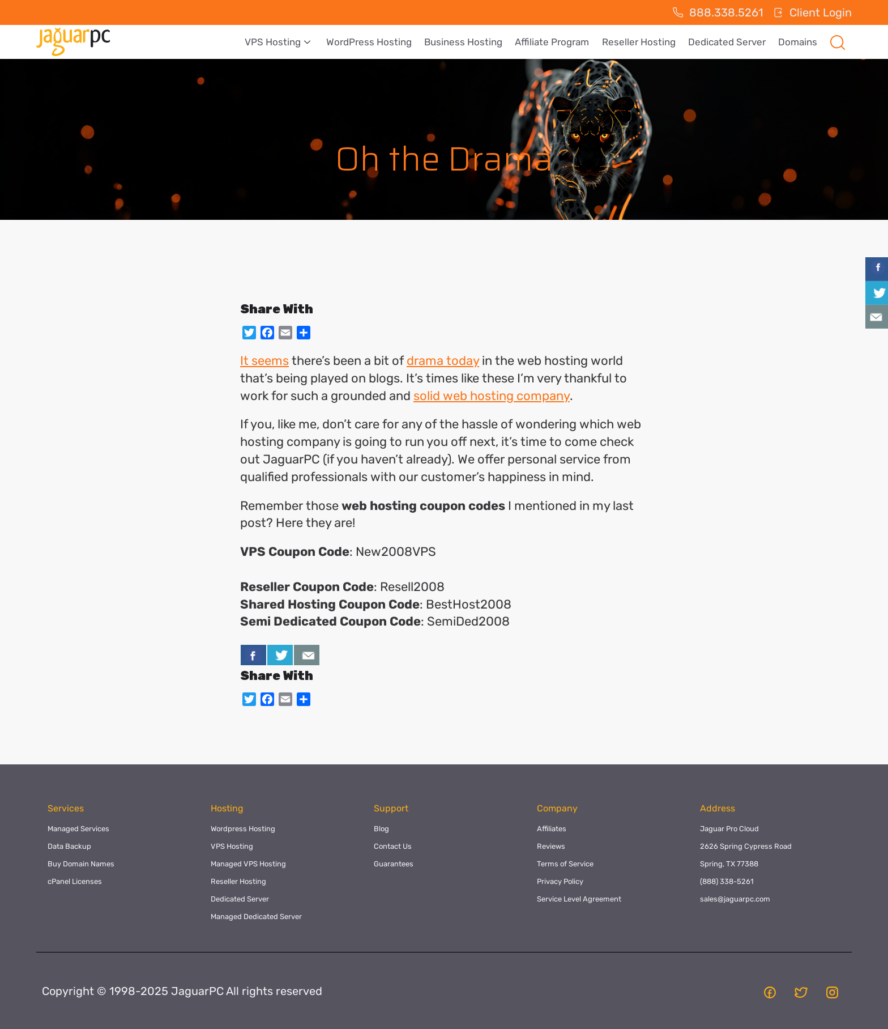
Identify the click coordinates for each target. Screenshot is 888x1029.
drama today (443, 360)
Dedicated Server (728, 42)
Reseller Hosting (641, 42)
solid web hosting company (491, 395)
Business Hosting (469, 42)
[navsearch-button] (837, 42)
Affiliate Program (556, 42)
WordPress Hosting (376, 42)
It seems (264, 360)
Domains (798, 42)
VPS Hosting (285, 42)
